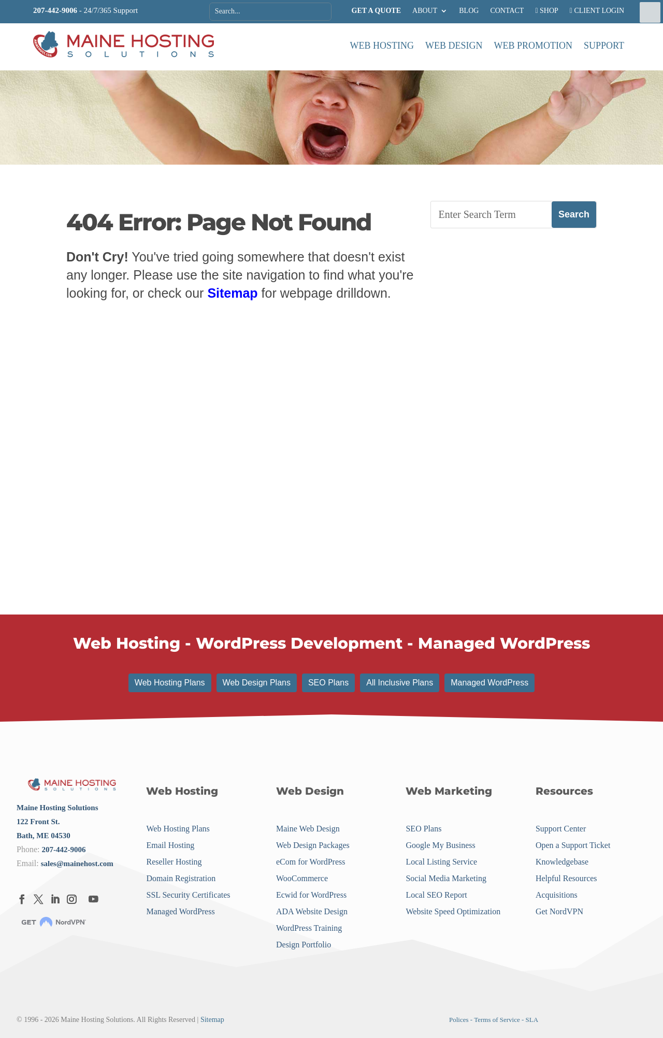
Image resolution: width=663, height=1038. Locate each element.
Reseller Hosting (173, 861)
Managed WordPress (489, 682)
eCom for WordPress (310, 861)
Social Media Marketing (446, 878)
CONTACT (507, 10)
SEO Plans (328, 682)
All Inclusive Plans (399, 682)
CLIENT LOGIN (597, 10)
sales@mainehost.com (77, 863)
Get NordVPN (559, 911)
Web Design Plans (257, 682)
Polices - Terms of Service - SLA (493, 1020)
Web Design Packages (313, 845)
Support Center (561, 828)
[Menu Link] (123, 45)
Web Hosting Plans (170, 682)
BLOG (469, 10)
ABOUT (424, 10)
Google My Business (440, 845)
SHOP (546, 10)
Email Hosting (170, 845)
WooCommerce (302, 878)
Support (604, 45)
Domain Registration (180, 878)
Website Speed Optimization (453, 911)
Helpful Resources (566, 878)
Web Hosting (382, 45)
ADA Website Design (312, 911)
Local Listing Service (441, 861)
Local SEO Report (436, 894)
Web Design (454, 45)
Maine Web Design (308, 828)
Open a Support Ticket (573, 845)
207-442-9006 (55, 10)
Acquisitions (557, 894)
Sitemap (232, 293)
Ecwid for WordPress (311, 894)
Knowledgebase (562, 861)
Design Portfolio (303, 944)
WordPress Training (309, 928)
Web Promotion (533, 45)
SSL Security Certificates (188, 894)
